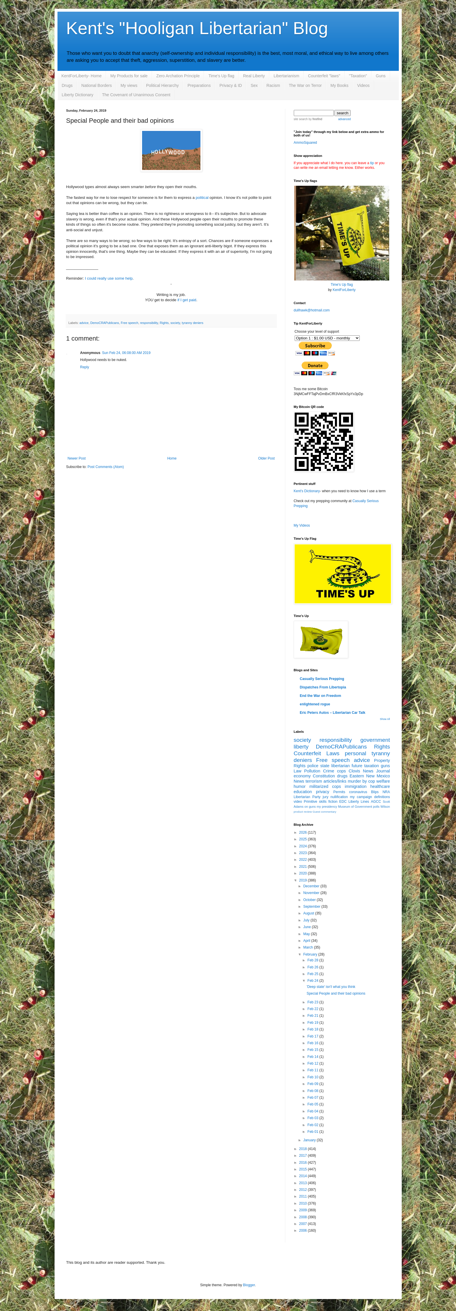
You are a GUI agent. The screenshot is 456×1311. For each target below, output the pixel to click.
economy (302, 776)
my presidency (327, 806)
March (308, 947)
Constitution (324, 776)
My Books (339, 85)
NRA (386, 792)
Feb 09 (313, 1084)
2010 (303, 1203)
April (307, 941)
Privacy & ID (230, 85)
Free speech (129, 323)
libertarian (340, 765)
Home (172, 458)
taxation (371, 765)
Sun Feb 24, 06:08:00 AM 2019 (126, 353)
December (311, 886)
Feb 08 (313, 1091)
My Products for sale (129, 75)
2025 (303, 839)
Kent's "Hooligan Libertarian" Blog (197, 28)
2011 (303, 1196)
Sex (254, 85)
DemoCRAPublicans (104, 323)
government (375, 740)
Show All (385, 719)
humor (300, 786)
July (306, 920)
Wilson (385, 806)
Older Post (266, 458)
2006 (303, 1230)
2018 (303, 1149)
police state (318, 765)
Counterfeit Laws (317, 753)
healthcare (380, 786)
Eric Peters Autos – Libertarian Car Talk (333, 713)
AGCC (376, 802)
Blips (375, 792)
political (202, 197)
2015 (303, 1169)
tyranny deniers (192, 323)
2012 (303, 1190)
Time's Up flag (221, 75)
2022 (303, 860)
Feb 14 (313, 1057)
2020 (303, 873)
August (309, 913)
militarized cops (325, 786)
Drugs (67, 85)
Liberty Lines (358, 802)
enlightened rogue (315, 704)
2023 (303, 853)
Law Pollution (307, 771)
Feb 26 (313, 967)
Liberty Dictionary (77, 94)
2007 (303, 1224)
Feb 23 (313, 1002)
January (310, 1140)
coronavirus (358, 792)
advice (83, 323)
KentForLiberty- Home (82, 75)
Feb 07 (313, 1098)
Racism (273, 85)
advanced (344, 119)
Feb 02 (313, 1125)
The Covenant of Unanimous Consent (136, 94)
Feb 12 (313, 1063)
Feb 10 (313, 1077)
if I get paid (186, 300)
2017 (303, 1156)
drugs (342, 776)
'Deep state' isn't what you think (331, 987)
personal (355, 753)
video (298, 802)
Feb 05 (313, 1104)
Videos (363, 85)
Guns (380, 75)
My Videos (302, 525)
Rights (164, 323)
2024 (303, 846)
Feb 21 (313, 1016)
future (357, 765)
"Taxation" (358, 75)
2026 (303, 832)
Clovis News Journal (369, 771)
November (311, 893)
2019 (303, 880)
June (307, 927)
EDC (343, 802)
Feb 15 (313, 1050)
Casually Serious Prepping (322, 679)
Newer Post (77, 458)
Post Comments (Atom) (106, 467)
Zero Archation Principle (178, 75)
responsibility (149, 323)
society (175, 323)
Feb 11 (313, 1070)
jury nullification (335, 797)
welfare (383, 781)
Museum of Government (355, 806)
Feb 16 (313, 1043)
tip (372, 163)
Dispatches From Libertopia (323, 687)
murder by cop (361, 781)
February (310, 954)
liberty (301, 747)
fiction (332, 802)
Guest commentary (324, 811)
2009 (303, 1210)
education (303, 791)
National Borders (96, 85)
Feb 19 (313, 1023)
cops (341, 771)
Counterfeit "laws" (324, 75)
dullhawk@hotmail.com (312, 310)
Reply (84, 367)
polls (376, 806)
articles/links (335, 781)
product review (303, 811)
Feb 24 (313, 981)
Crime (328, 771)
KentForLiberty (344, 290)
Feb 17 (313, 1036)
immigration (355, 786)
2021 (303, 867)
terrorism (313, 781)
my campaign (361, 797)
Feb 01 (313, 1132)
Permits (339, 792)
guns (385, 765)
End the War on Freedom (320, 696)
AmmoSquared (305, 143)
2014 (303, 1176)
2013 (303, 1183)
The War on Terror (305, 85)
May (307, 934)
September (312, 907)
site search (301, 119)
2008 (303, 1217)
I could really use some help (108, 278)
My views (128, 85)
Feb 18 (313, 1029)
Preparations (199, 85)
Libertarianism (286, 75)
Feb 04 (313, 1111)
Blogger (249, 1285)
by (315, 119)
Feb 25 (313, 974)
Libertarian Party (307, 797)
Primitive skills (315, 802)
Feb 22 (313, 1009)
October (310, 900)
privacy (322, 791)
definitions (382, 797)
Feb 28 (313, 960)
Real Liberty (254, 75)
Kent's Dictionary (307, 491)
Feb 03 (313, 1118)
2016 (303, 1163)
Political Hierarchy (162, 85)
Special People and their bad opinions (336, 993)
